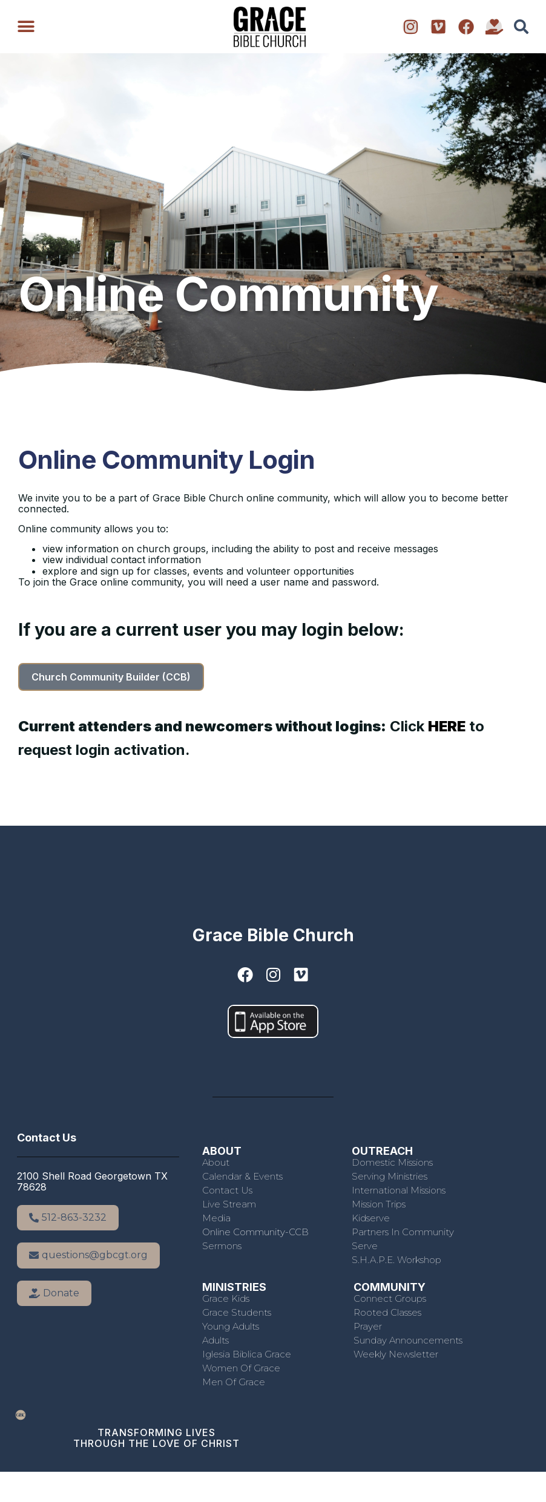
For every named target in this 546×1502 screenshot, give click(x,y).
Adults (215, 1340)
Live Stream (229, 1204)
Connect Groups (390, 1298)
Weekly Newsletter (396, 1354)
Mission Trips (379, 1204)
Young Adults (230, 1326)
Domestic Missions (392, 1162)
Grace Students (236, 1312)
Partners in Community (403, 1232)
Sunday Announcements (408, 1340)
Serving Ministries (389, 1176)
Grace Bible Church (273, 935)
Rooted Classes (387, 1312)
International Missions (399, 1190)
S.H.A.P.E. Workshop (396, 1259)
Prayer (368, 1326)
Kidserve (371, 1218)
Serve (365, 1246)
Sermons (222, 1246)
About (215, 1162)
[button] (25, 27)
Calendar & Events (242, 1176)
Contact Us (227, 1190)
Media (216, 1218)
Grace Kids (225, 1298)
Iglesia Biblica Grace (246, 1354)
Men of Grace (233, 1382)
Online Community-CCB (255, 1232)
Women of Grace (241, 1368)
